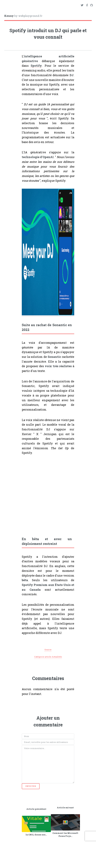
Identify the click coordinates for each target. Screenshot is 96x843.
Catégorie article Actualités (48, 656)
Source (48, 649)
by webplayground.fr (23, 16)
